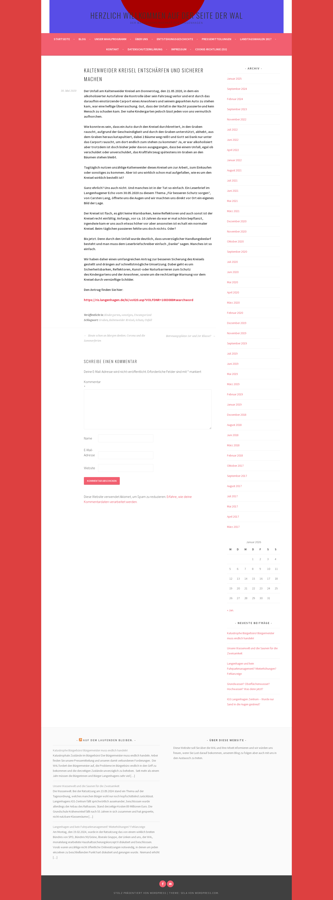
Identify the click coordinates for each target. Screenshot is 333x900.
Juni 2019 (232, 364)
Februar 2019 (235, 394)
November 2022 (236, 119)
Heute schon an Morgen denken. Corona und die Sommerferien (114, 338)
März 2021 (233, 211)
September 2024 (237, 89)
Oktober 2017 (235, 466)
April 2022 (233, 150)
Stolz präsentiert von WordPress (140, 892)
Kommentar (90, 384)
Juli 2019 (232, 353)
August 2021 (234, 170)
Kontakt (112, 49)
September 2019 (237, 343)
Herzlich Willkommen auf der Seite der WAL (166, 15)
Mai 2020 (232, 282)
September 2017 (237, 476)
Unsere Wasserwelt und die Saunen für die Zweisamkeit (86, 786)
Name (88, 438)
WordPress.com (206, 892)
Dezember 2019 (236, 323)
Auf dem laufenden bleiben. (108, 740)
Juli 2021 (232, 180)
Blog (82, 39)
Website (89, 468)
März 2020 (233, 302)
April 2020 (233, 292)
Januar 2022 (234, 160)
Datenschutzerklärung (145, 49)
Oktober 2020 (235, 241)
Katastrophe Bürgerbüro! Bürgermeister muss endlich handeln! (90, 750)
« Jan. (230, 610)
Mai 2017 (232, 506)
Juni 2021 (232, 191)
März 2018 (233, 445)
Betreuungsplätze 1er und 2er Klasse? (190, 336)
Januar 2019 (234, 404)
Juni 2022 (232, 140)
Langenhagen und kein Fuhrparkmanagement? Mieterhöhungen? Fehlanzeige (251, 669)
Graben (103, 320)
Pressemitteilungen (216, 39)
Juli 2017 (232, 496)
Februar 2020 (235, 313)
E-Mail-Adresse (89, 452)
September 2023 (237, 109)
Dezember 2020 (236, 221)
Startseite (62, 39)
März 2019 (233, 384)
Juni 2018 (232, 435)
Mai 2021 (232, 201)
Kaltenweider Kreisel (121, 320)
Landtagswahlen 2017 (255, 39)
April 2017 (233, 516)
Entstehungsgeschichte (175, 39)
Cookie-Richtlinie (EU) (211, 49)
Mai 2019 (232, 374)
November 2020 (236, 231)
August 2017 (234, 486)
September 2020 (237, 252)
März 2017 (233, 527)
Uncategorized (142, 315)
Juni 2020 (232, 272)
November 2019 (236, 333)
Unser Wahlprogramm (110, 39)
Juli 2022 (232, 129)
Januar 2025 (234, 78)
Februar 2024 (235, 99)
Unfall (148, 320)
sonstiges (127, 315)
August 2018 (234, 425)
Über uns (141, 39)
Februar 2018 (235, 455)
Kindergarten (112, 315)
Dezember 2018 (236, 415)
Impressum (178, 49)
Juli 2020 (232, 262)
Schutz (139, 320)
